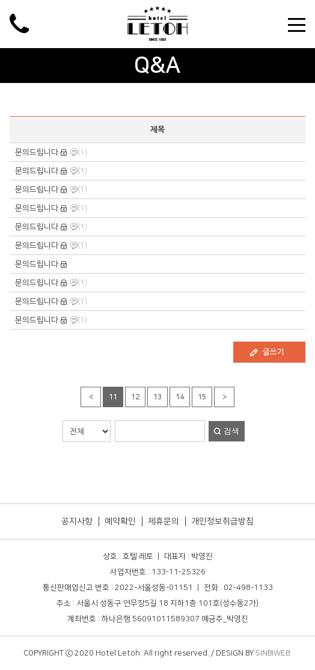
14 (180, 397)
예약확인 (120, 521)
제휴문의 (163, 521)
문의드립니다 (36, 152)
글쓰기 (273, 352)
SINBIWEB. (273, 653)
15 (202, 397)
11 (113, 397)
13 (157, 397)
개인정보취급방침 (222, 521)
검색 (231, 430)
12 (135, 397)
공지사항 (77, 521)
